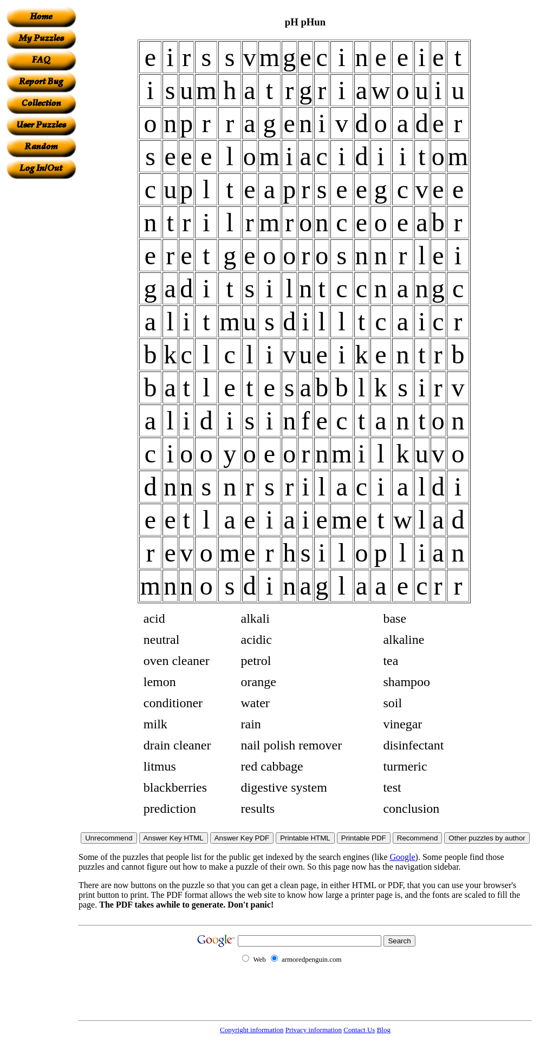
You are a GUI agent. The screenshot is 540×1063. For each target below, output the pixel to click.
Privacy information (313, 1030)
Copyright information (251, 1030)
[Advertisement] (41, 341)
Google (402, 857)
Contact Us (359, 1030)
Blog (384, 1030)
